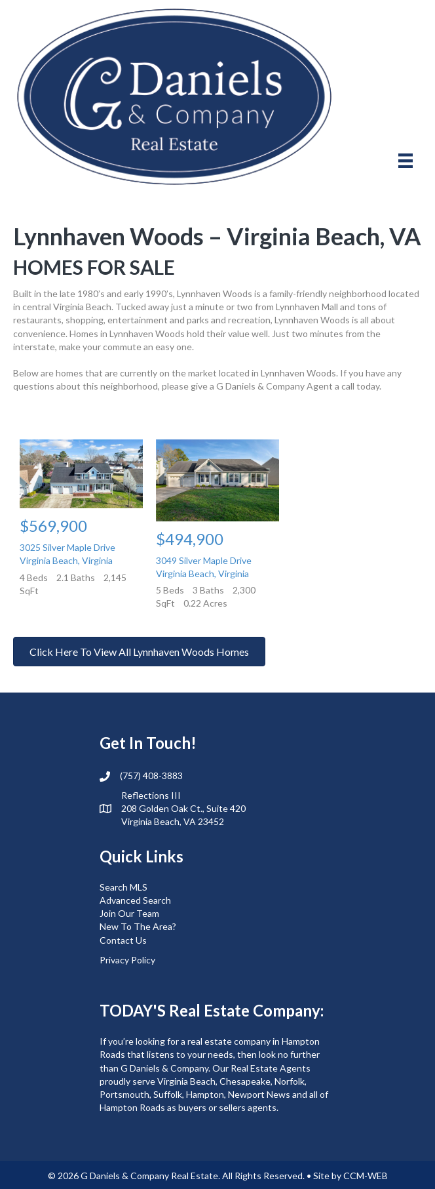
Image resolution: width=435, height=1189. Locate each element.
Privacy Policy (127, 959)
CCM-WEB (365, 1175)
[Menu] (405, 160)
